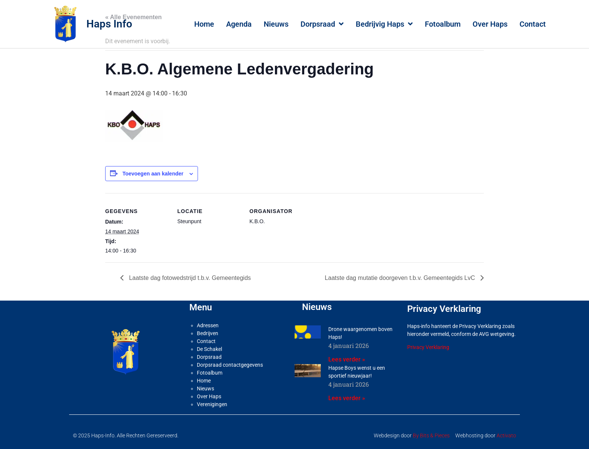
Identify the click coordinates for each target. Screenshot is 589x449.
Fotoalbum (443, 24)
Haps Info (109, 24)
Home (204, 24)
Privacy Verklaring (428, 347)
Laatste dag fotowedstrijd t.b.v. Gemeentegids (189, 278)
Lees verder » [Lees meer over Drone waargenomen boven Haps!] (346, 359)
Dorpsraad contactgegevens (230, 365)
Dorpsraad (322, 24)
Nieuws (276, 24)
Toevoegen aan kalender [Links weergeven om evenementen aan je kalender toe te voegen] (152, 174)
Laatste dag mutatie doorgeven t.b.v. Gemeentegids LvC (401, 278)
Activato (506, 435)
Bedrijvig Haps (384, 24)
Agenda (239, 24)
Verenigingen (212, 404)
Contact (533, 24)
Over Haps (490, 24)
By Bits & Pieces (431, 435)
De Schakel (209, 349)
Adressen (208, 325)
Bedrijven (207, 333)
